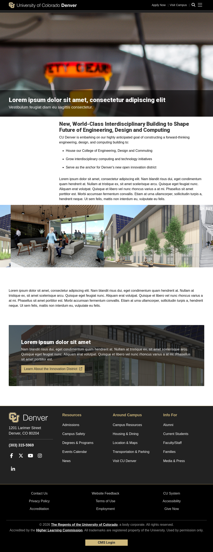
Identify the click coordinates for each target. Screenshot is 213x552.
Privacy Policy (39, 501)
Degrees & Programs (77, 443)
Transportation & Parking (131, 452)
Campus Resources (127, 425)
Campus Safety (73, 434)
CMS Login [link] (106, 543)
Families (169, 452)
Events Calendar (74, 452)
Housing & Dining (126, 434)
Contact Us (39, 493)
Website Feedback (105, 493)
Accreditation (39, 509)
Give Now (172, 509)
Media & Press (174, 461)
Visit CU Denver (124, 461)
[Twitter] (21, 462)
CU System (171, 493)
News (66, 461)
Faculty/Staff (172, 443)
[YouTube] (30, 462)
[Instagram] (40, 462)
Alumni (168, 425)
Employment (105, 509)
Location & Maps (125, 443)
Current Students (175, 434)
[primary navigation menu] (200, 5)
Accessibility (172, 501)
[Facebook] (11, 462)
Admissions (70, 425)
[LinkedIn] (13, 475)
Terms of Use (105, 501)
